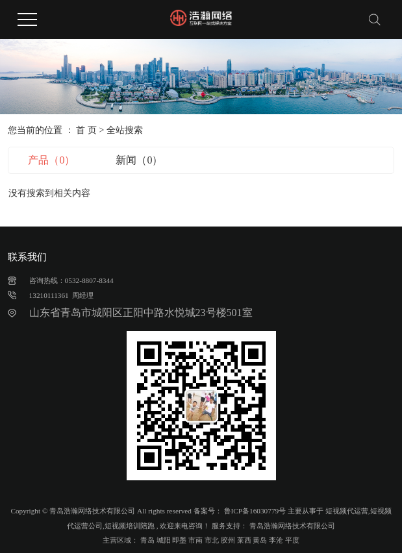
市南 (195, 540)
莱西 (244, 540)
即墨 (179, 540)
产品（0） (51, 160)
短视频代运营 (346, 511)
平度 (292, 540)
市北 (212, 540)
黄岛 (260, 540)
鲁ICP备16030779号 (255, 511)
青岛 (147, 540)
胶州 (228, 540)
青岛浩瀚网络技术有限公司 (291, 526)
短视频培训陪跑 (130, 526)
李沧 (276, 540)
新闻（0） (139, 160)
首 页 (86, 130)
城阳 (164, 540)
